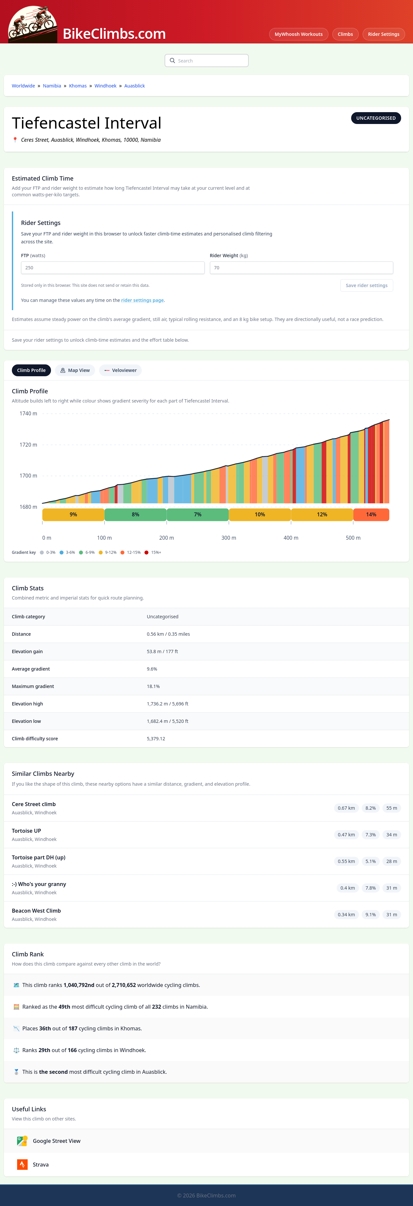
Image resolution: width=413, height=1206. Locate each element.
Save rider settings (367, 285)
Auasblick (134, 86)
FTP (113, 263)
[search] (172, 60)
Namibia (52, 86)
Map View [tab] (75, 370)
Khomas (78, 86)
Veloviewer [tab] (120, 370)
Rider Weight (302, 263)
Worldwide (23, 86)
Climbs (345, 34)
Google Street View (49, 1141)
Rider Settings (384, 34)
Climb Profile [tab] (31, 370)
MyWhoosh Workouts (299, 34)
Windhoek (105, 86)
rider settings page (142, 300)
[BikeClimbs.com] (87, 24)
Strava (33, 1164)
